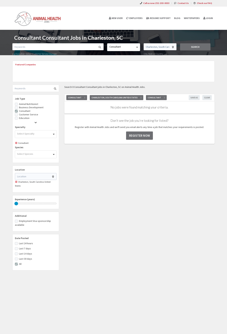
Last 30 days (25, 258)
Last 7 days (25, 248)
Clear (207, 97)
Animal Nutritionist (28, 104)
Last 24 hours (26, 243)
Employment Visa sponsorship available (33, 222)
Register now (139, 135)
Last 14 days (25, 253)
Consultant (24, 111)
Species (19, 147)
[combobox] (123, 47)
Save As (194, 97)
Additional (21, 215)
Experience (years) (25, 199)
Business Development (31, 107)
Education (24, 118)
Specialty (20, 127)
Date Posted (22, 238)
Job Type (20, 98)
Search (195, 46)
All (20, 263)
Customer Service (28, 114)
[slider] (16, 203)
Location (20, 169)
